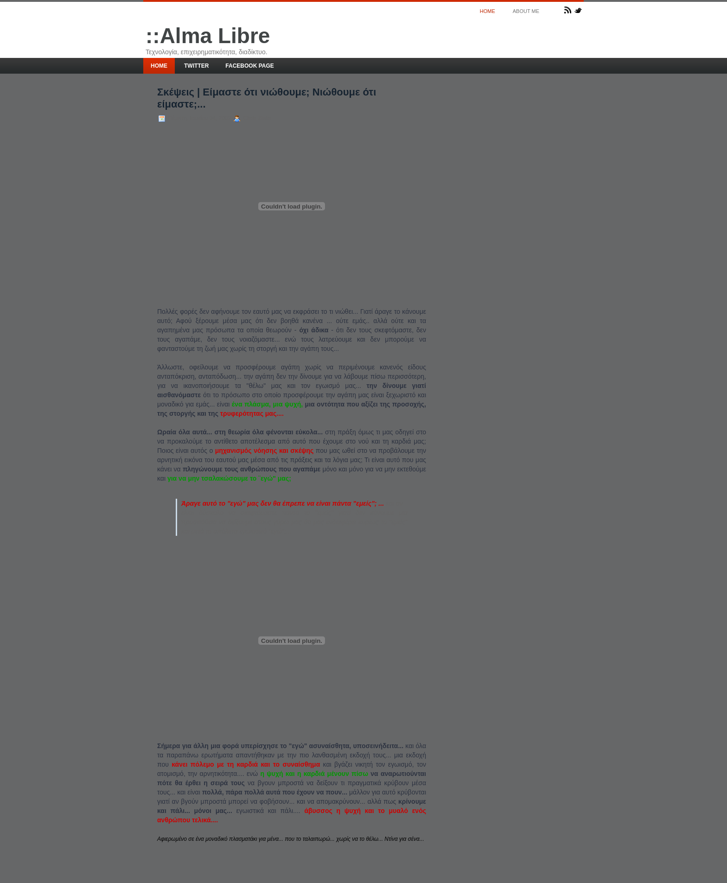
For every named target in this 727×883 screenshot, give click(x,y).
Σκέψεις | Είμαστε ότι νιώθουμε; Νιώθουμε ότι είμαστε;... (266, 98)
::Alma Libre (208, 36)
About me (526, 11)
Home (487, 11)
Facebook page (249, 66)
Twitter (196, 66)
